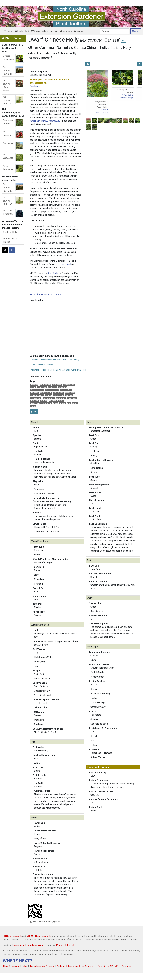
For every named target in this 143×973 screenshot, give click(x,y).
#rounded (49, 395)
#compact (44, 400)
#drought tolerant (69, 384)
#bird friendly (72, 398)
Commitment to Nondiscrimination (28, 945)
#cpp (68, 403)
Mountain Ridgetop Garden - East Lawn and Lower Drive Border (58, 370)
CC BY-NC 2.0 (127, 95)
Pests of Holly (10, 232)
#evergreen (34, 384)
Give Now (66, 31)
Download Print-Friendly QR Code (45, 922)
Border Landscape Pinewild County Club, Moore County (55, 360)
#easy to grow (42, 387)
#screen (62, 403)
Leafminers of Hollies (10, 240)
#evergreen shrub (48, 398)
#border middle (60, 398)
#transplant (34, 392)
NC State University (12, 936)
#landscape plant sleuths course (41, 403)
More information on (45, 294)
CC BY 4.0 (104, 110)
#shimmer (69, 395)
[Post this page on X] (5, 250)
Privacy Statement (65, 945)
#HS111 (74, 403)
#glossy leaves (70, 392)
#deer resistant (58, 392)
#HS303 (33, 406)
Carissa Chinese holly (90, 47)
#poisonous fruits (46, 392)
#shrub (33, 387)
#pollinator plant (36, 398)
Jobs (24, 966)
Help (54, 31)
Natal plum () (45, 121)
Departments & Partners (42, 966)
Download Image (101, 112)
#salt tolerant (63, 387)
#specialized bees (66, 390)
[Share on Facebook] (12, 250)
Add (33, 411)
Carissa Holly (120, 47)
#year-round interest (52, 390)
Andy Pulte (53, 273)
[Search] (114, 31)
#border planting (59, 395)
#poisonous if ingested (56, 400)
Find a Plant (22, 31)
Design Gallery (39, 31)
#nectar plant (52, 387)
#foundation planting (37, 395)
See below (35, 86)
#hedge (55, 403)
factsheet (66, 264)
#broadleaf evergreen (37, 390)
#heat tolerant (57, 384)
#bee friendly (35, 400)
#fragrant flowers (45, 384)
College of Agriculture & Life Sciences (75, 966)
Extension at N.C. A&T (107, 966)
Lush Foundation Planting (42, 365)
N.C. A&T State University (38, 936)
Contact (79, 31)
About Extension (11, 966)
